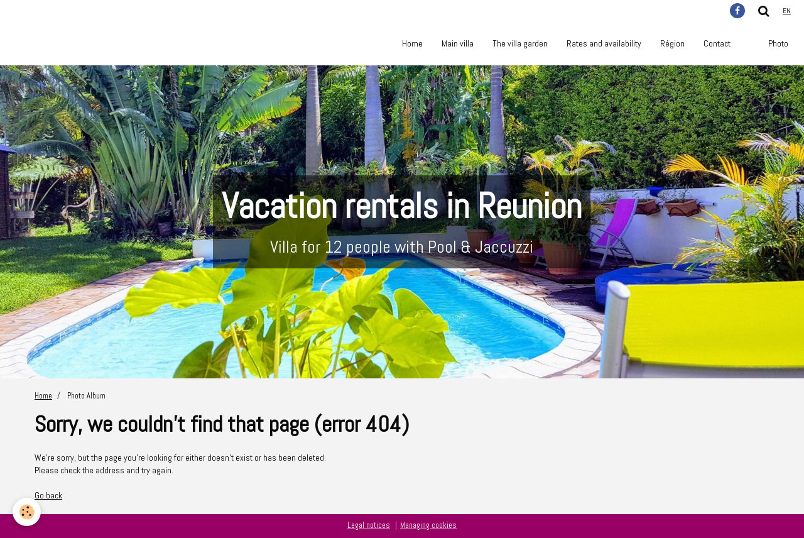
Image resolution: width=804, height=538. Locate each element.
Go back (48, 495)
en (787, 10)
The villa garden (520, 43)
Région (672, 43)
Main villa (458, 43)
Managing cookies (428, 525)
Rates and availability (604, 43)
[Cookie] (27, 512)
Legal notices (368, 525)
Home (412, 43)
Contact (717, 43)
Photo (778, 43)
